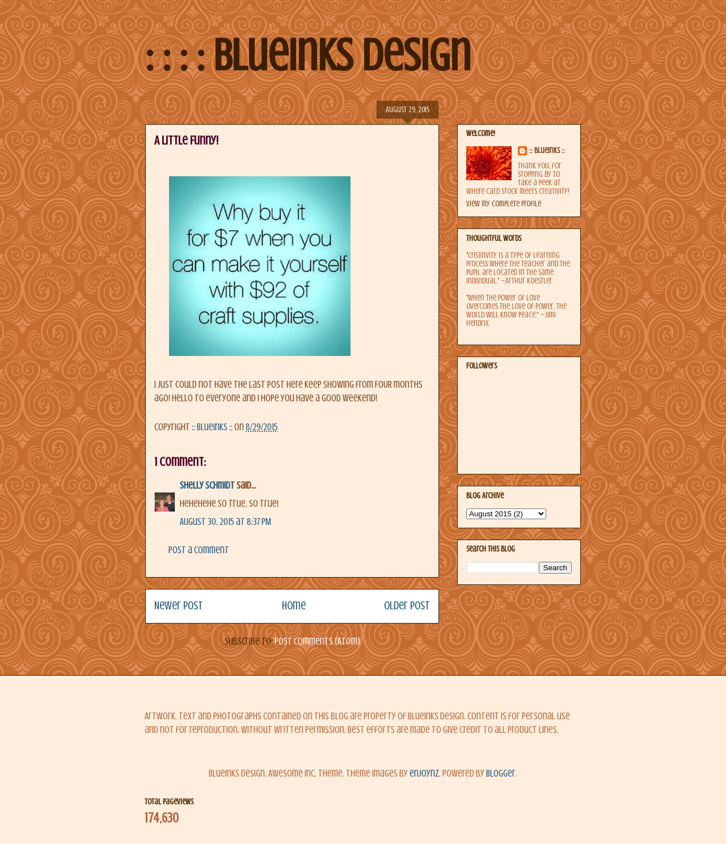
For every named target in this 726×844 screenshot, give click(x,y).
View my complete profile (503, 204)
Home (294, 605)
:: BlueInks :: (547, 150)
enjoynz (424, 773)
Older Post (407, 605)
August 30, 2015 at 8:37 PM (225, 521)
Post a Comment (198, 550)
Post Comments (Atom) (317, 641)
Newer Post (178, 605)
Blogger (501, 773)
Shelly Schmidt (207, 485)
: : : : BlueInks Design (308, 55)
